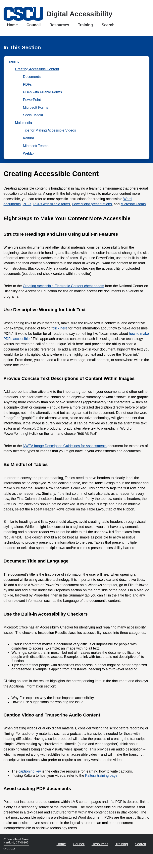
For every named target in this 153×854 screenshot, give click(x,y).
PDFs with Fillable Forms (42, 92)
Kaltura (28, 138)
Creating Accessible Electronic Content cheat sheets (63, 286)
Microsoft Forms (35, 107)
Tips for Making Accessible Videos (49, 130)
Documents (32, 77)
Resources (59, 24)
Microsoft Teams (35, 146)
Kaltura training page (101, 776)
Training (85, 24)
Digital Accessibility (79, 14)
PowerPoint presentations (92, 204)
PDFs (27, 84)
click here (60, 328)
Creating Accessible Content (37, 69)
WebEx (28, 153)
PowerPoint (32, 100)
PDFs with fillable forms (51, 204)
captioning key (30, 771)
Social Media (33, 115)
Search (108, 24)
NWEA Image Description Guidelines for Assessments (64, 446)
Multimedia (23, 123)
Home (12, 24)
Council (33, 24)
